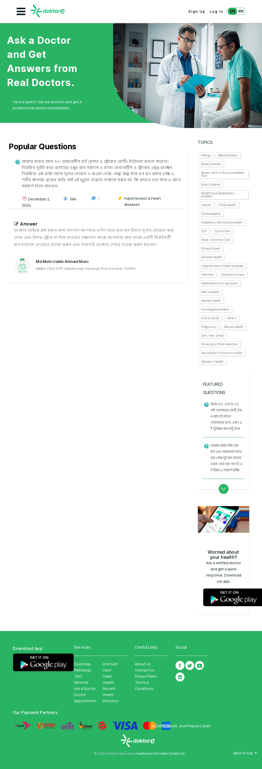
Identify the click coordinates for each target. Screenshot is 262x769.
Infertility (207, 274)
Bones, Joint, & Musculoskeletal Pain (222, 174)
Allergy (206, 155)
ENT (204, 231)
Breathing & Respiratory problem (217, 194)
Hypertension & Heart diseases (222, 266)
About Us (143, 663)
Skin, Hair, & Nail (212, 335)
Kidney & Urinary (233, 274)
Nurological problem (215, 309)
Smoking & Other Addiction (219, 344)
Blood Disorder (211, 164)
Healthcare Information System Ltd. (160, 753)
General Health (211, 257)
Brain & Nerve (210, 184)
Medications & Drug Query (219, 283)
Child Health (227, 205)
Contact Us (144, 670)
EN (232, 11)
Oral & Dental (210, 318)
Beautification (228, 155)
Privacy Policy (146, 676)
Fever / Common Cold (215, 240)
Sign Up (196, 11)
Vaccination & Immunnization (222, 353)
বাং (241, 11)
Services (81, 682)
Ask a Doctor (85, 688)
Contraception (211, 213)
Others (231, 318)
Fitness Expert (211, 248)
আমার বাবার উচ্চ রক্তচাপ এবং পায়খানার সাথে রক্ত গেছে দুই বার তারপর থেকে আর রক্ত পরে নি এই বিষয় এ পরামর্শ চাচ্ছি (226, 458)
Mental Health (211, 300)
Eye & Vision (222, 231)
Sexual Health (233, 327)
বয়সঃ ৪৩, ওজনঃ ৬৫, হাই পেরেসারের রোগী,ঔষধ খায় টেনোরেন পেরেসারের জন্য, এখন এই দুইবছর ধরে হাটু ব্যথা (226, 416)
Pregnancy (208, 327)
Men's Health (210, 292)
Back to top (243, 753)
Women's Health (212, 361)
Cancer (206, 205)
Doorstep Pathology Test (82, 670)
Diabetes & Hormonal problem (222, 222)
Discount (110, 663)
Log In (216, 11)
